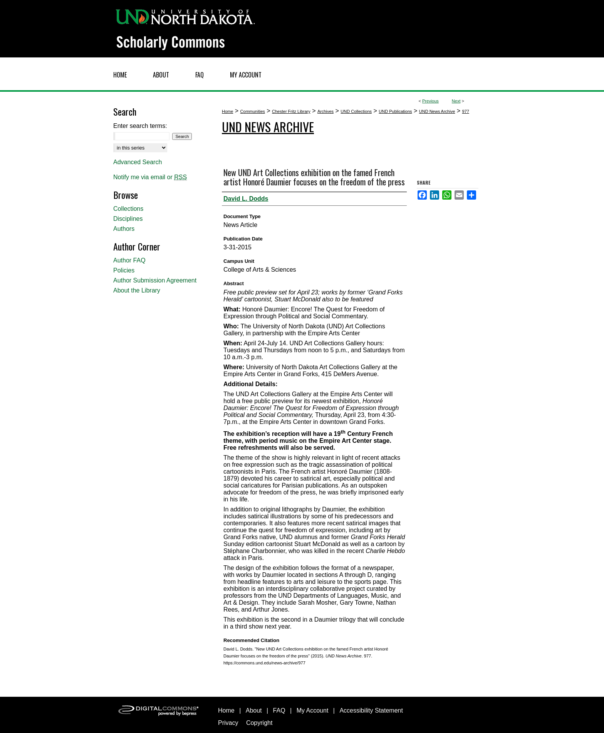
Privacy (228, 723)
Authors (123, 228)
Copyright (259, 723)
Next (456, 101)
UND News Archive (437, 111)
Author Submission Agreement (154, 280)
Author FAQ (129, 260)
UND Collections (356, 111)
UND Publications (395, 111)
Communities (252, 111)
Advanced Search (137, 162)
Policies (123, 270)
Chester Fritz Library (291, 111)
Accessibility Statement (371, 710)
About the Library (136, 290)
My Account (313, 710)
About (254, 710)
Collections (128, 208)
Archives (325, 111)
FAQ (279, 710)
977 (465, 111)
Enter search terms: (140, 126)
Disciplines (128, 218)
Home (227, 111)
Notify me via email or (150, 177)
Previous (430, 101)
